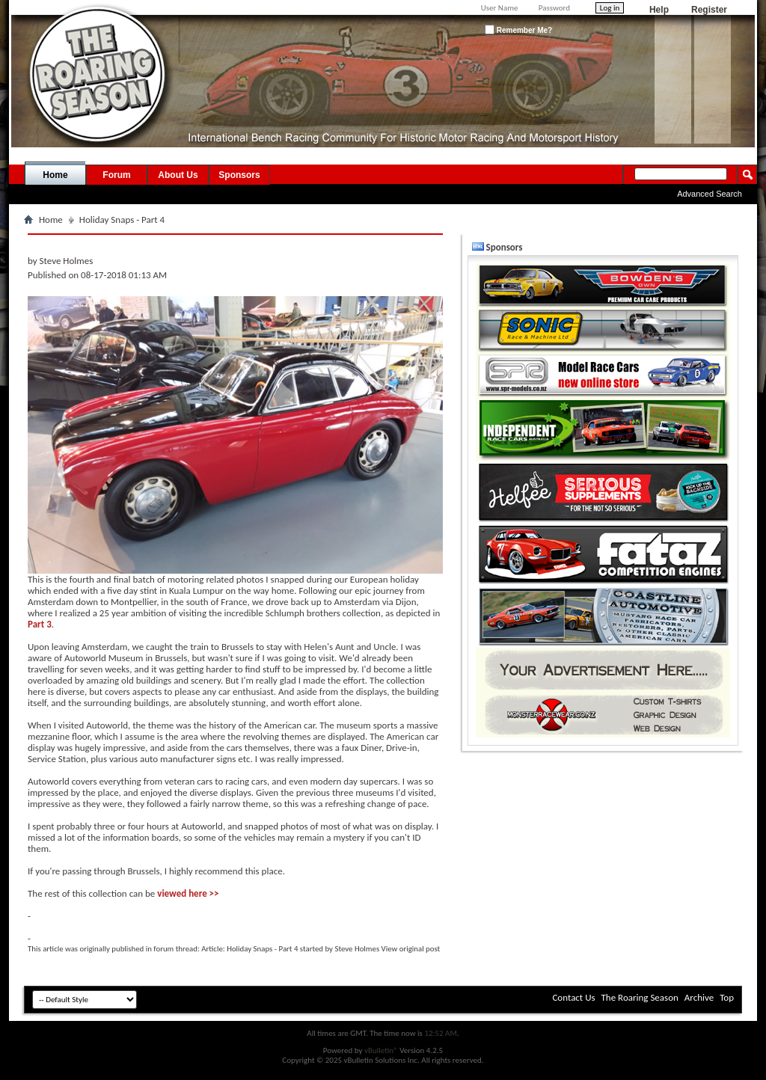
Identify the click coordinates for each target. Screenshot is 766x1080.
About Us (177, 175)
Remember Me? (518, 29)
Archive (699, 997)
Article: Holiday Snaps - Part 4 (249, 949)
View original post (411, 949)
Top (727, 997)
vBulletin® (381, 1050)
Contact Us (573, 997)
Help (659, 9)
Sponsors (239, 175)
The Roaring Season (639, 997)
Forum (116, 175)
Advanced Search (709, 193)
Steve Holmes (356, 949)
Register (709, 9)
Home (55, 175)
